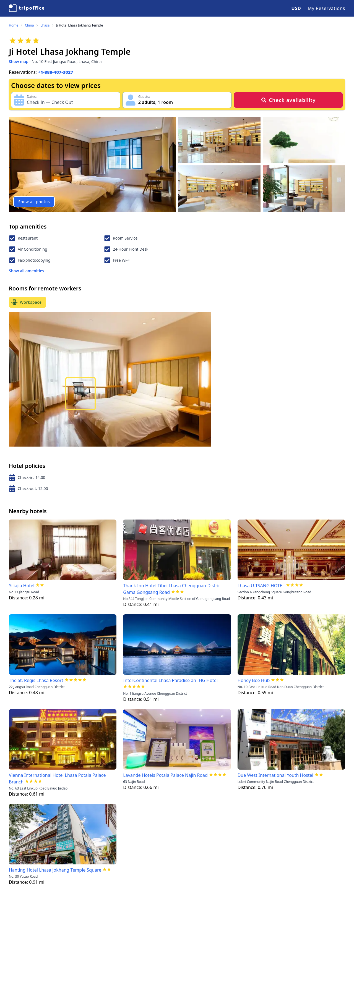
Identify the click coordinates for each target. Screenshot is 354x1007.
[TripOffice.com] (26, 8)
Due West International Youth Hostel (275, 775)
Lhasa (45, 25)
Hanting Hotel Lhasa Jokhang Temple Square (55, 870)
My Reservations (326, 8)
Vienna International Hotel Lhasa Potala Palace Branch (57, 778)
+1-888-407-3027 (55, 72)
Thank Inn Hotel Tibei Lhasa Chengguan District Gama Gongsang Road (172, 589)
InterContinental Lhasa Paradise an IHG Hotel (170, 680)
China (29, 25)
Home (13, 25)
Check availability (288, 100)
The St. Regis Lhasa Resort (36, 680)
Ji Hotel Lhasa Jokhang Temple (79, 25)
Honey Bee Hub (254, 680)
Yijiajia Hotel (21, 586)
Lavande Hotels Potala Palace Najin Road (165, 775)
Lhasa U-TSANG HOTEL (261, 586)
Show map (18, 61)
